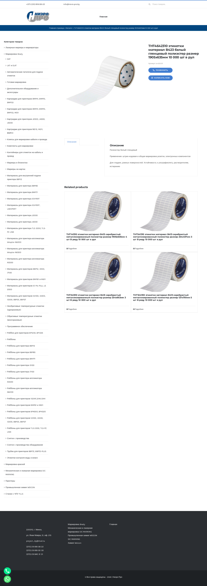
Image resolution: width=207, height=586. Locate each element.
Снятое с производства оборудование (25, 445)
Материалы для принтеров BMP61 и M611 (26, 279)
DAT (9, 59)
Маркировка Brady (14, 54)
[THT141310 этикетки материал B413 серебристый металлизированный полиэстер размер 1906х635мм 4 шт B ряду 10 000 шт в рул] (97, 211)
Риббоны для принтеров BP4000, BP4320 (26, 411)
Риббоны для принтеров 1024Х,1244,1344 (26, 398)
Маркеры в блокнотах (17, 162)
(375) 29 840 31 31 (34, 554)
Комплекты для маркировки (20, 146)
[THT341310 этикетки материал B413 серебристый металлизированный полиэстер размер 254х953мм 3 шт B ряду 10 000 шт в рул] (97, 272)
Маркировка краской (15, 464)
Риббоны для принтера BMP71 (21, 359)
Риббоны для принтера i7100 (20, 372)
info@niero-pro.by (71, 4)
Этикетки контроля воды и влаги (22, 458)
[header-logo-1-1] (38, 12)
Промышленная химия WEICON (20, 487)
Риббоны (11, 339)
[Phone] (7, 571)
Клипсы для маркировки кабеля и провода (27, 139)
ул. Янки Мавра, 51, (38, 535)
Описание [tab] (72, 142)
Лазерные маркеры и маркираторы (22, 47)
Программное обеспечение (20, 326)
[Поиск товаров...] (164, 4)
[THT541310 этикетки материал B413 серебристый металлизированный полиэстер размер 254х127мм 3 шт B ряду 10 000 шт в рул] (164, 211)
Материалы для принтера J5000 (22, 222)
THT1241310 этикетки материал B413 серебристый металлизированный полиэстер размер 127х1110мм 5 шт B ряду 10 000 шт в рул (162, 297)
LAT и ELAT (12, 65)
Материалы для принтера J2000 (22, 215)
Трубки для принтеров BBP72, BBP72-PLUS (26, 451)
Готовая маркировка (16, 82)
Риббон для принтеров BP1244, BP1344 (25, 333)
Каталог (69, 28)
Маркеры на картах (16, 169)
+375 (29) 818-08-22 (35, 4)
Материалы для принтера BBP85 (22, 186)
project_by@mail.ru (35, 541)
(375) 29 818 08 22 (35, 546)
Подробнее (72, 249)
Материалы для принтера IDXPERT (23, 199)
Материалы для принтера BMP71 (22, 192)
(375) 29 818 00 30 (35, 550)
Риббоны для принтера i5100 (20, 365)
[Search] (149, 4)
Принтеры (10, 481)
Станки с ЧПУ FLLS (14, 494)
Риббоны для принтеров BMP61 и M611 (25, 405)
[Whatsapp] (7, 579)
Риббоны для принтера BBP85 (21, 352)
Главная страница (56, 28)
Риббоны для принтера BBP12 (21, 346)
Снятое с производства (18, 438)
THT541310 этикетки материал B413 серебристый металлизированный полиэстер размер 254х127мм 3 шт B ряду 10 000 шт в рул (162, 237)
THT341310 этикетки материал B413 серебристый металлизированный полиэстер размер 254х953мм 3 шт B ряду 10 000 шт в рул (96, 297)
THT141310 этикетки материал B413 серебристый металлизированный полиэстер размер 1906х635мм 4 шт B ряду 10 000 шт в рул (96, 237)
